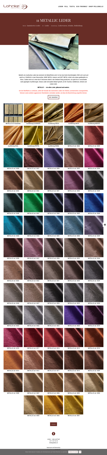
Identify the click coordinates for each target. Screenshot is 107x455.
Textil (72, 6)
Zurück (53, 424)
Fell (66, 6)
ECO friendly (82, 6)
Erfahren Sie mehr (73, 452)
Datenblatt (53, 97)
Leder (60, 6)
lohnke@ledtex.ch (53, 442)
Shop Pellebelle (96, 6)
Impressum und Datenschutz (53, 447)
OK (80, 452)
